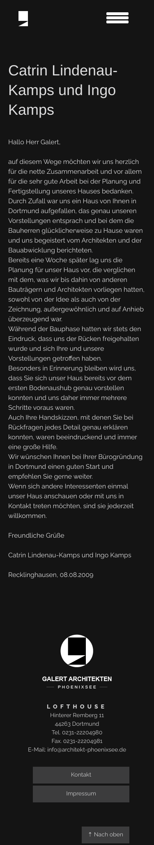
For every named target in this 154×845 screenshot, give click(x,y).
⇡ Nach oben (105, 834)
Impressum (81, 793)
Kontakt (81, 775)
